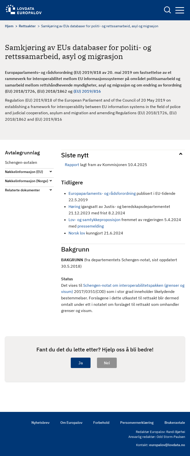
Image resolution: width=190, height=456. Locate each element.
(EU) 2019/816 (87, 91)
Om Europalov (71, 422)
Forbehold (101, 422)
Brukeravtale (175, 422)
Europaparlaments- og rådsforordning (102, 193)
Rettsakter (27, 26)
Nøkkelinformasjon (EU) (24, 172)
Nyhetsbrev (40, 422)
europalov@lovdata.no (167, 445)
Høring (74, 206)
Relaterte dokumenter (22, 190)
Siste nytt (75, 155)
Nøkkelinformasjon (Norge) (26, 181)
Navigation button (179, 10)
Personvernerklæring (137, 422)
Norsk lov (77, 232)
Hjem (9, 26)
